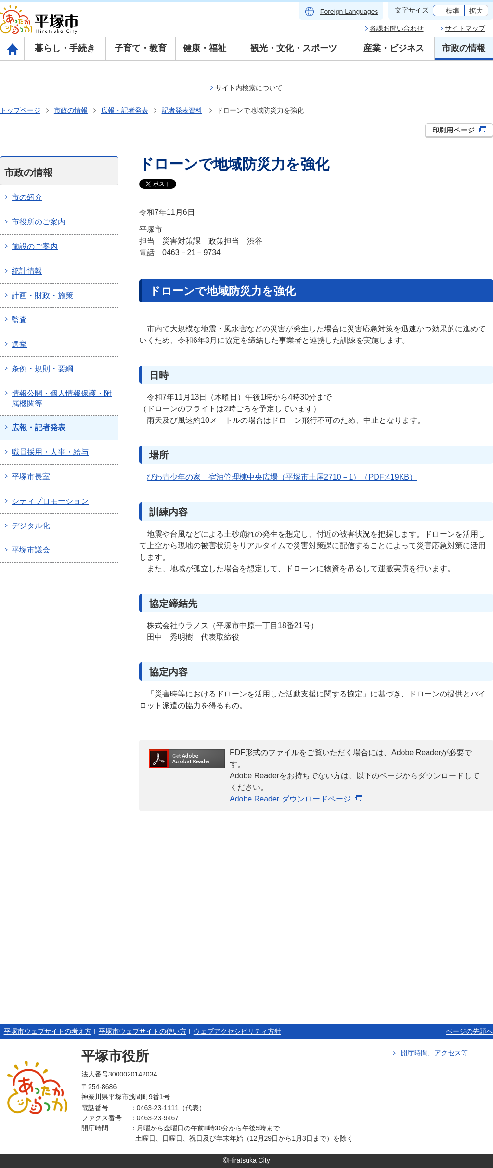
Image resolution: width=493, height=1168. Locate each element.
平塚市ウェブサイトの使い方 (142, 1031)
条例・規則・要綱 (42, 369)
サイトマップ (465, 28)
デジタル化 (31, 526)
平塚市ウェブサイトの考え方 (47, 1031)
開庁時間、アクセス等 (434, 1053)
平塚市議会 (31, 550)
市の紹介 (27, 197)
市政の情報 (463, 48)
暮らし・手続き (65, 48)
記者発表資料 (182, 110)
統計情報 (27, 271)
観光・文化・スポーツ (293, 48)
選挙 (19, 344)
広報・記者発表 (124, 110)
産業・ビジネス (393, 48)
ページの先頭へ (469, 1031)
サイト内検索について (249, 88)
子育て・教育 (141, 48)
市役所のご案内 (38, 222)
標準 (452, 10)
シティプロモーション (50, 501)
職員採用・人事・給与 (50, 452)
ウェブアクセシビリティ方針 (237, 1031)
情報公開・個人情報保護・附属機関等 (62, 398)
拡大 (476, 10)
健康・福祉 (204, 48)
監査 (19, 319)
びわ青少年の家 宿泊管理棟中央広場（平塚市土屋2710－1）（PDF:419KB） (282, 477)
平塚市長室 (31, 476)
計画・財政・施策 (42, 295)
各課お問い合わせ (397, 28)
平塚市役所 (115, 1056)
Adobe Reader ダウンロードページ (296, 799)
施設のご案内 (35, 246)
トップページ (20, 110)
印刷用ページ (459, 130)
